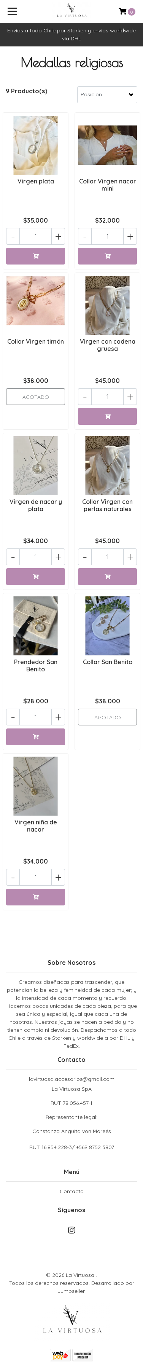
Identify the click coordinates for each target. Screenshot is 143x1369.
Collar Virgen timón (35, 341)
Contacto (72, 1191)
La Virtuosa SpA (71, 1110)
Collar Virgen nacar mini (107, 184)
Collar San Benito (107, 662)
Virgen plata (35, 181)
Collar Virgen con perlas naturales (107, 505)
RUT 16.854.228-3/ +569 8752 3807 (71, 1147)
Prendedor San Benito (35, 665)
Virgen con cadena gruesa (107, 345)
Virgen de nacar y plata (36, 505)
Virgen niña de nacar (35, 825)
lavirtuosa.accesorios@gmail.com (71, 1079)
